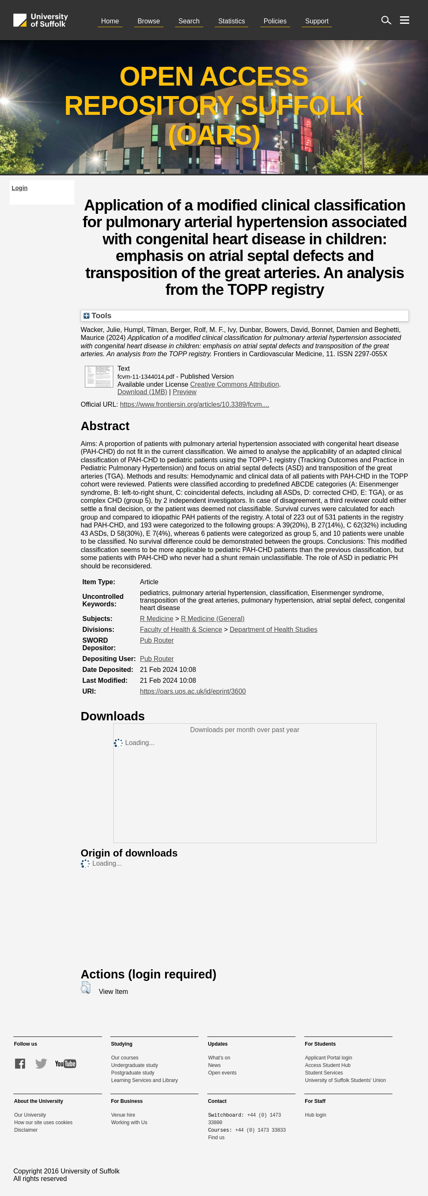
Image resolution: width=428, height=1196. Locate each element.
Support (317, 21)
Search (189, 21)
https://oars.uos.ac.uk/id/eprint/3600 (193, 691)
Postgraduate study (132, 1073)
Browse (149, 21)
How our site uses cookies (43, 1122)
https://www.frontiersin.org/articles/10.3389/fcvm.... (194, 404)
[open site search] (386, 20)
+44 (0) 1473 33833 (260, 1129)
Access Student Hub (328, 1065)
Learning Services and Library (144, 1080)
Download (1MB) (142, 391)
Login (20, 188)
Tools (98, 315)
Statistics (231, 21)
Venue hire (123, 1115)
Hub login (315, 1115)
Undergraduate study (134, 1065)
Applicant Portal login (328, 1058)
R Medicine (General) (213, 618)
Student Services (324, 1073)
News (214, 1065)
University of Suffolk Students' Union (345, 1080)
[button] (85, 987)
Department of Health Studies (274, 629)
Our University (30, 1115)
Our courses (124, 1058)
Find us (216, 1137)
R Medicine (156, 618)
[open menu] (404, 20)
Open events (222, 1073)
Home (110, 21)
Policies (275, 21)
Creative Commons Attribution (234, 384)
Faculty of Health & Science (181, 629)
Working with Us (129, 1122)
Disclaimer (26, 1130)
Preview (184, 391)
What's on (219, 1058)
